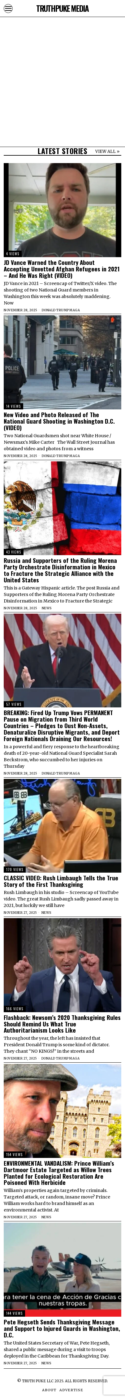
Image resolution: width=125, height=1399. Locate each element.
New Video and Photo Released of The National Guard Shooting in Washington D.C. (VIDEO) (59, 421)
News (47, 608)
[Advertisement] (62, 62)
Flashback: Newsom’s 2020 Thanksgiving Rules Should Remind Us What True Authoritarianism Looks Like (62, 1024)
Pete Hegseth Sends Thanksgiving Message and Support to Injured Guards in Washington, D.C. (62, 1328)
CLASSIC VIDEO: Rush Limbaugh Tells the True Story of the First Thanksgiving (61, 880)
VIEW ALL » (107, 151)
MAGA (74, 310)
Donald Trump (55, 310)
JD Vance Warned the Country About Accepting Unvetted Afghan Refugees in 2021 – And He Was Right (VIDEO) (62, 269)
